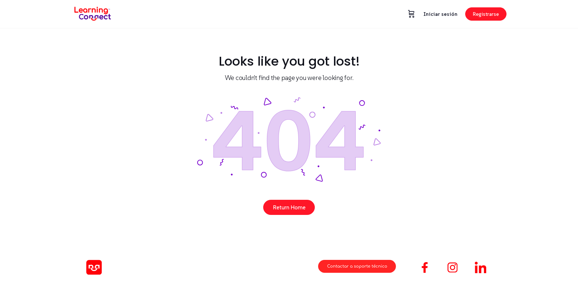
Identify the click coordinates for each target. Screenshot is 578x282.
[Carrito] (411, 14)
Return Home (289, 207)
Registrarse (486, 14)
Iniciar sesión (440, 14)
